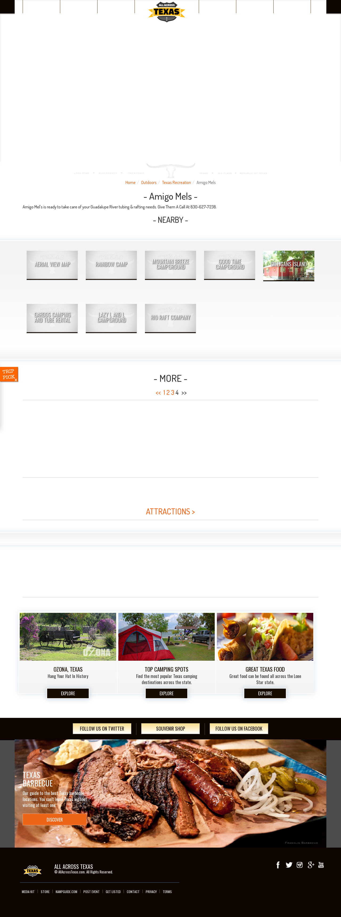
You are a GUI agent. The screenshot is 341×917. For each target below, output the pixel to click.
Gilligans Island (289, 264)
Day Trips (292, 6)
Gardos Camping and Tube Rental (52, 317)
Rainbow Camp (111, 264)
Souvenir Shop (170, 728)
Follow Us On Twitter (102, 728)
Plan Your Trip (116, 6)
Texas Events (255, 6)
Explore (68, 693)
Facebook (278, 865)
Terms (167, 891)
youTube (321, 865)
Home (130, 182)
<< (158, 392)
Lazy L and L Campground (111, 317)
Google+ (310, 865)
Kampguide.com (66, 891)
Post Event (91, 891)
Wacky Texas (218, 6)
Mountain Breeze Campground (170, 264)
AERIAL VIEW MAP (52, 264)
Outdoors (149, 182)
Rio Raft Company (170, 317)
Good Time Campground (230, 264)
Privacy (151, 891)
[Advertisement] (170, 438)
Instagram (299, 865)
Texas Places (41, 6)
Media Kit (28, 891)
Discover (79, 6)
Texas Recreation (176, 182)
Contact (133, 891)
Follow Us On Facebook (239, 728)
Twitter (289, 865)
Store (45, 891)
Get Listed (113, 891)
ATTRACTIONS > (170, 511)
